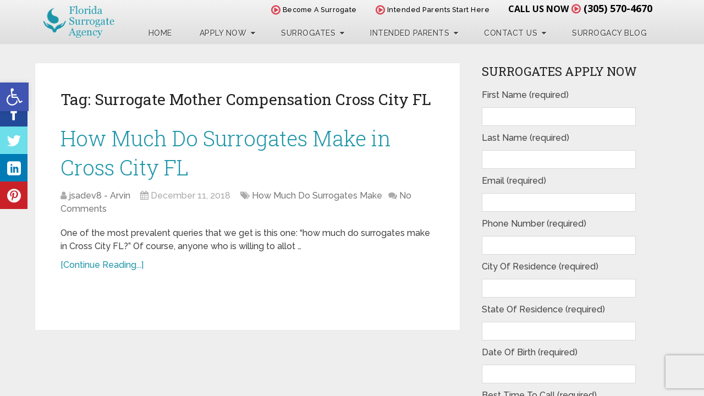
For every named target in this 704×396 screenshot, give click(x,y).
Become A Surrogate (314, 10)
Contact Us (510, 33)
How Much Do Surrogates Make (317, 195)
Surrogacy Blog (609, 33)
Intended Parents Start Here (433, 10)
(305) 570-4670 (618, 8)
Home (160, 33)
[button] (14, 96)
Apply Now (223, 33)
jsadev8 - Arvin (99, 195)
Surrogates (308, 33)
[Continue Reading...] (102, 265)
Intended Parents (409, 33)
